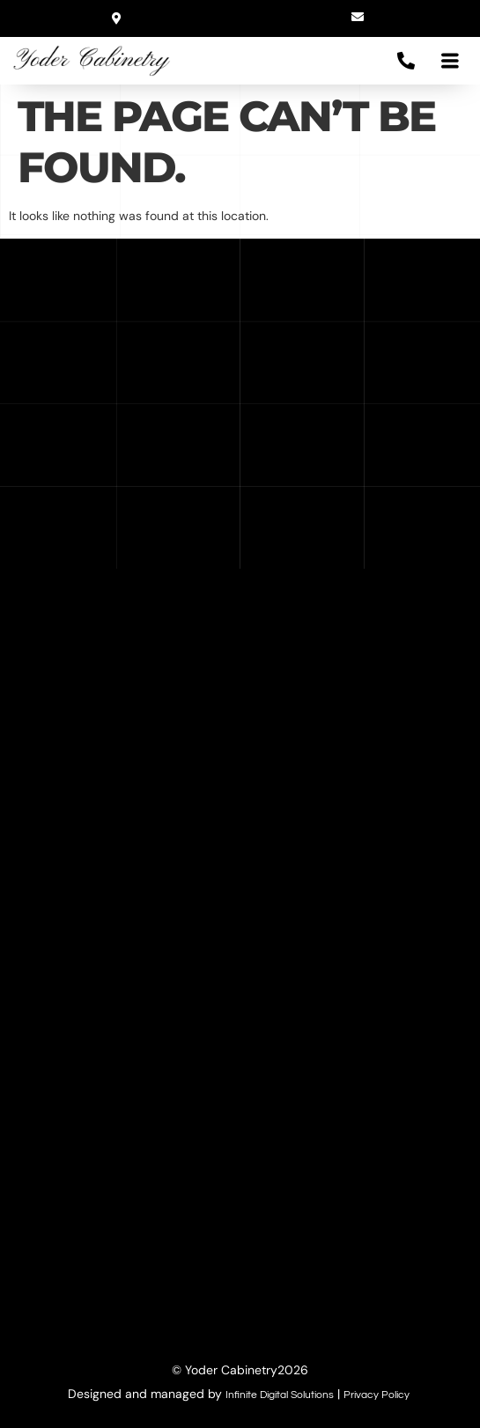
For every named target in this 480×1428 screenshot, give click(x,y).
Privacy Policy (376, 1395)
